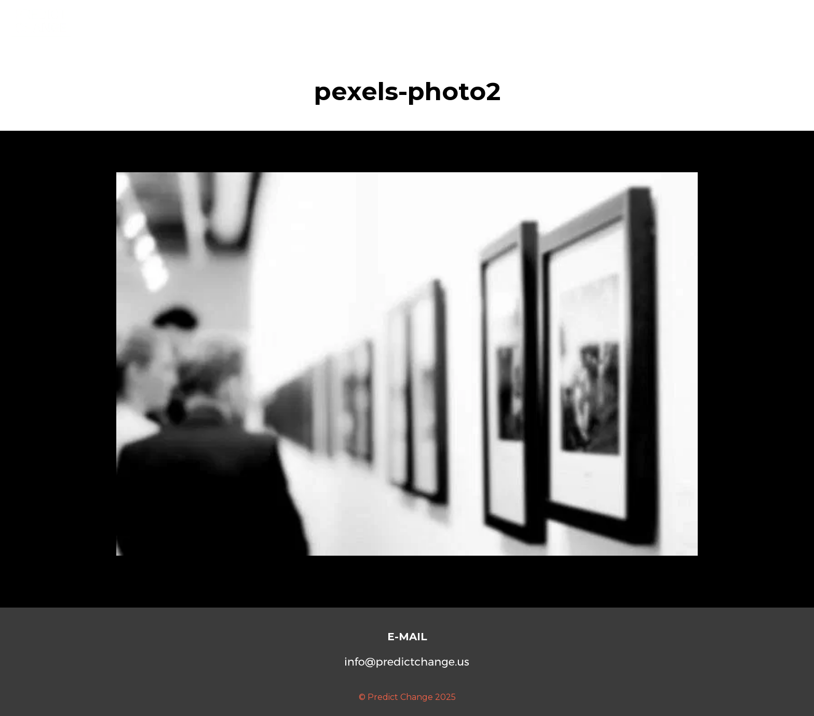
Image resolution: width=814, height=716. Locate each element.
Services (670, 20)
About (623, 20)
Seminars (724, 20)
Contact (777, 20)
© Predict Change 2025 (407, 697)
